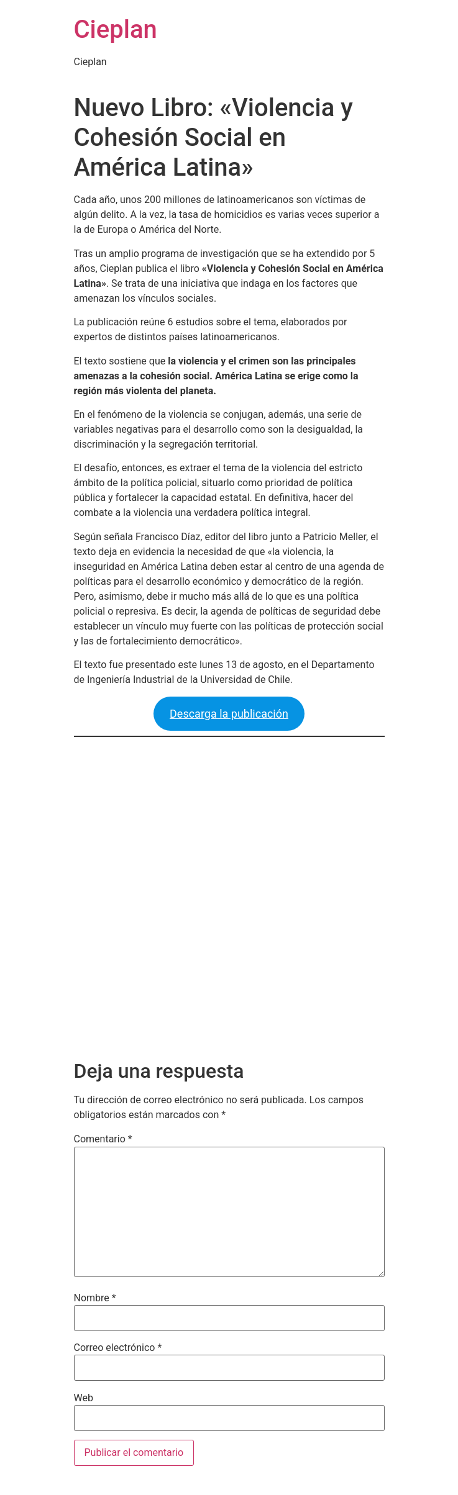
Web (83, 1398)
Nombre (95, 1298)
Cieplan (115, 29)
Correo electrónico (118, 1348)
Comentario (103, 1139)
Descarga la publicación (229, 713)
